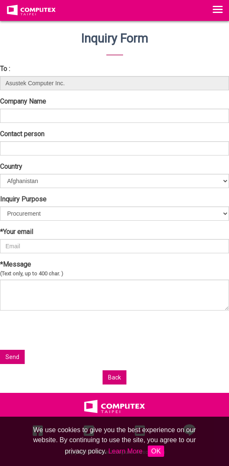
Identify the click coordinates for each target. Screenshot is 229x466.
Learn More (125, 451)
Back (114, 377)
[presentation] (155, 333)
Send (12, 357)
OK (156, 451)
